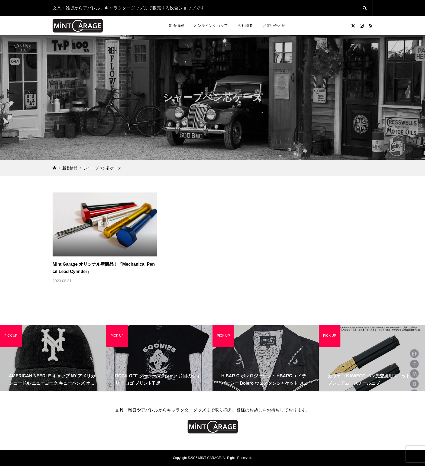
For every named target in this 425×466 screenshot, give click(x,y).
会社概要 (245, 25)
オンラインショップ (211, 25)
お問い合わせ (274, 25)
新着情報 (176, 25)
